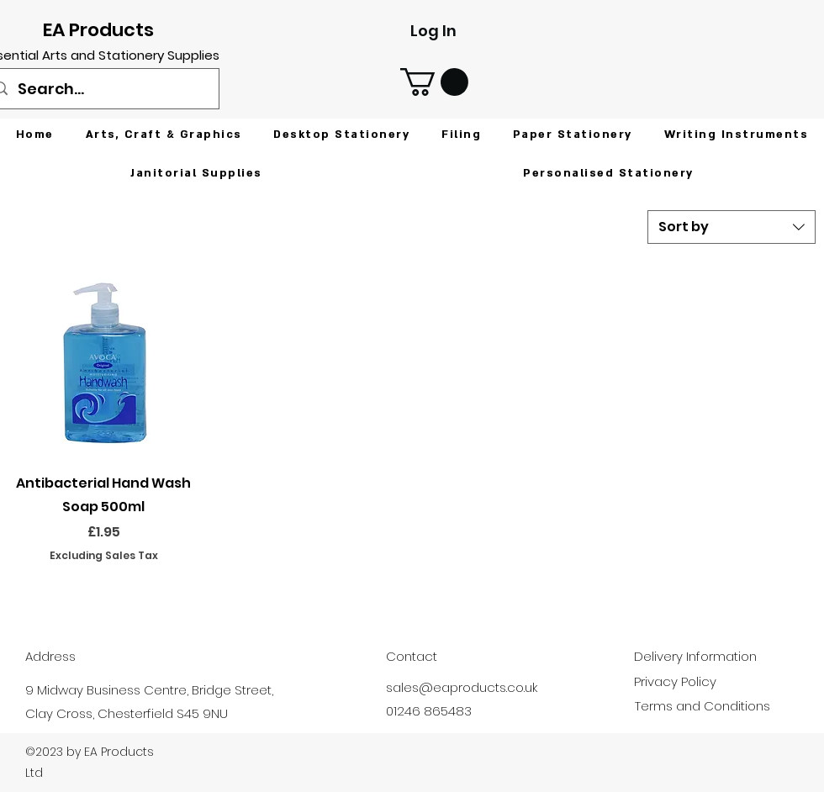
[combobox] (731, 227)
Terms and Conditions (702, 706)
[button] (434, 82)
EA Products (98, 30)
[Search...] (100, 89)
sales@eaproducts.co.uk (461, 687)
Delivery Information (695, 656)
